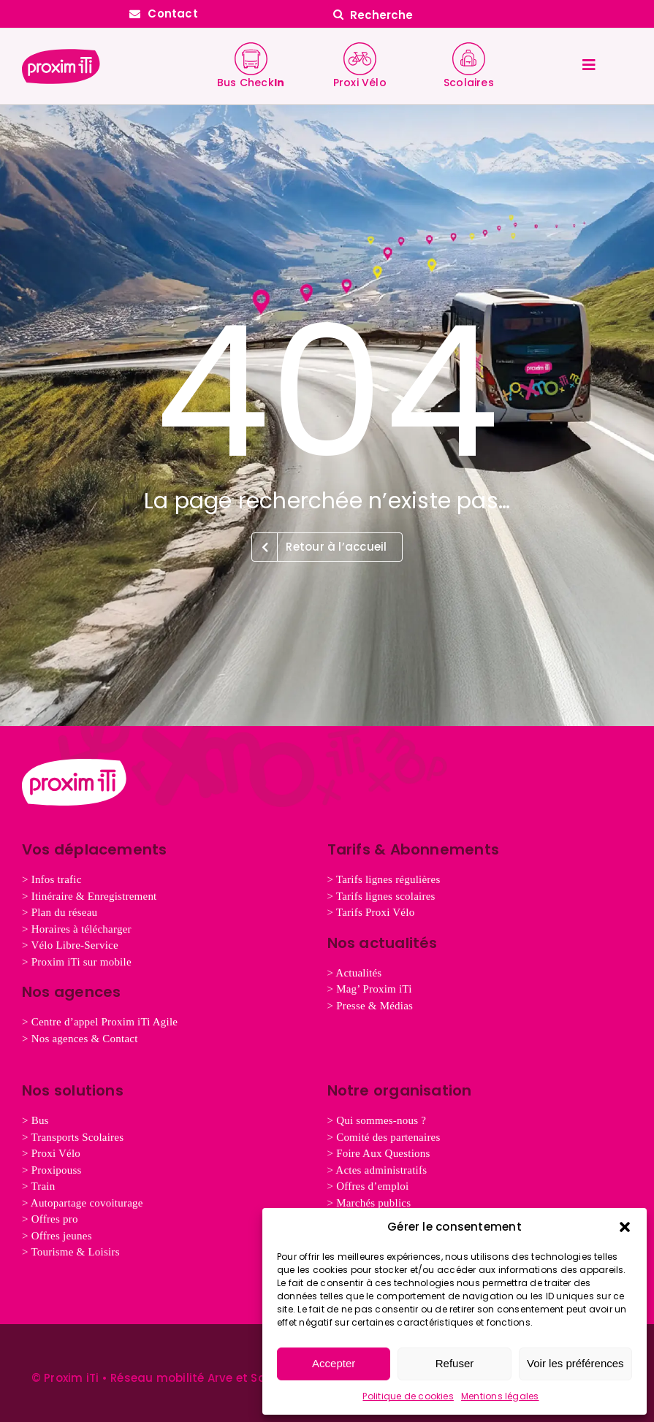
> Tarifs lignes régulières (384, 879)
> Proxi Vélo (51, 1153)
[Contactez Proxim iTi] (164, 14)
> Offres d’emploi (368, 1186)
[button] (624, 1227)
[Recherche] (491, 15)
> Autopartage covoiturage (82, 1203)
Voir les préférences (575, 1363)
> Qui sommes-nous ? (377, 1120)
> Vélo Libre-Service (70, 945)
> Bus (35, 1120)
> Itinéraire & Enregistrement (89, 896)
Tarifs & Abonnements (413, 849)
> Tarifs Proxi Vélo (371, 912)
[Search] (338, 15)
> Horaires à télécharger (77, 929)
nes (57, 1236)
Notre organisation (399, 1090)
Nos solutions (72, 1090)
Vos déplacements (94, 849)
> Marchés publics (369, 1203)
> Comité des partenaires (384, 1137)
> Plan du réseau (59, 912)
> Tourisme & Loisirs (71, 1252)
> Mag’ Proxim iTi (369, 989)
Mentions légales (500, 1396)
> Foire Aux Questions (378, 1153)
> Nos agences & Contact (80, 1038)
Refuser (455, 1363)
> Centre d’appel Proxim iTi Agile (100, 1022)
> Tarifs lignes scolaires (381, 896)
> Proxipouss (52, 1170)
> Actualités (354, 973)
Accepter (333, 1363)
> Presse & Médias (370, 1006)
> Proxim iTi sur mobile (77, 962)
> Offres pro (50, 1219)
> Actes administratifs (377, 1170)
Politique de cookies (408, 1396)
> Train (38, 1186)
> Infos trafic (52, 879)
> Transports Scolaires (72, 1137)
